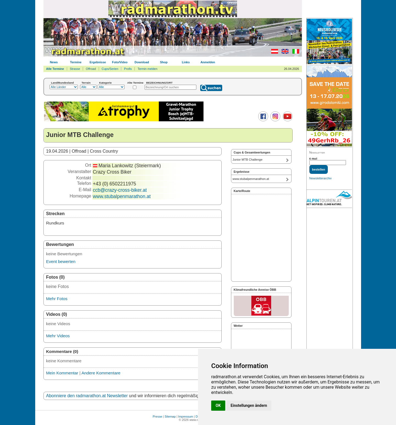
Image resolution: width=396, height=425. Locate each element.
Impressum (185, 416)
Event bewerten (61, 261)
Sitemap (170, 416)
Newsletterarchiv (320, 178)
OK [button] (218, 405)
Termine (76, 62)
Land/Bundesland (62, 82)
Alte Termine (135, 82)
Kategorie (105, 82)
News (54, 62)
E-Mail (313, 158)
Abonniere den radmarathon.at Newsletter (87, 395)
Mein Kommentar (62, 373)
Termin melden (147, 68)
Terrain (86, 82)
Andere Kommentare (100, 373)
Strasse (75, 68)
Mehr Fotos (57, 298)
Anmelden (207, 62)
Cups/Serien (110, 68)
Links (186, 62)
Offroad (91, 68)
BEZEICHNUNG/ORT (159, 82)
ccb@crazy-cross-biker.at (120, 190)
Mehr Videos (58, 335)
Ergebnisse (98, 62)
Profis (128, 68)
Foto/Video (120, 62)
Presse (157, 416)
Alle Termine (55, 68)
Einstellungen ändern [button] (249, 405)
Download (141, 62)
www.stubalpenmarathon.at (122, 196)
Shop (164, 62)
